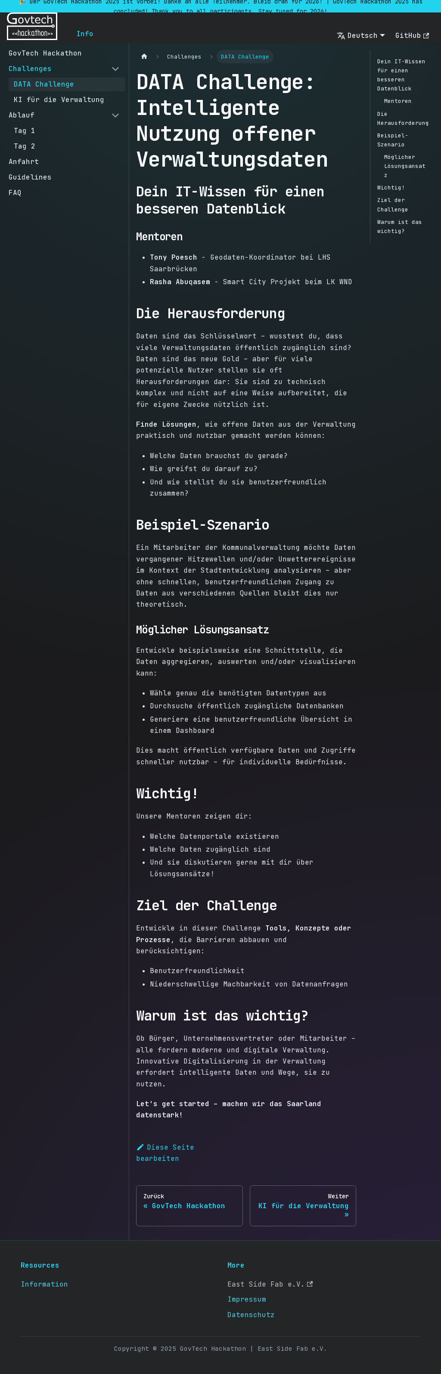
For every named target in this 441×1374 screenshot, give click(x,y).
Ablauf (21, 115)
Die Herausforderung (403, 118)
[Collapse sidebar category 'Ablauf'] (115, 115)
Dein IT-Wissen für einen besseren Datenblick (401, 75)
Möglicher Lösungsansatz (404, 166)
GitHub (412, 35)
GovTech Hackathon (45, 53)
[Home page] (144, 56)
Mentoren (398, 101)
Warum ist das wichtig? (399, 226)
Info (84, 33)
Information (44, 1284)
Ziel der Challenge (392, 204)
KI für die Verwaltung (59, 99)
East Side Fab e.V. (270, 1284)
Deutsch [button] (357, 35)
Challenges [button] (30, 68)
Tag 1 (24, 130)
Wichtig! (391, 187)
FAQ (15, 192)
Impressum (246, 1299)
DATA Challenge (44, 84)
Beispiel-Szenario (392, 140)
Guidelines (30, 177)
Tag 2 (24, 146)
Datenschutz (251, 1314)
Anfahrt (24, 161)
